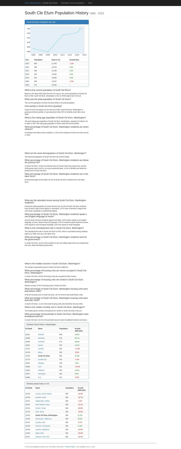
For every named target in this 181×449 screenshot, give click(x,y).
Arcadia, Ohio (40, 422)
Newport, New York (42, 437)
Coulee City (42, 359)
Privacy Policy (70, 447)
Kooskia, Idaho (40, 397)
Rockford (41, 342)
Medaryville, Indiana (42, 401)
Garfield (41, 349)
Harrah (40, 345)
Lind (39, 367)
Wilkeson (41, 370)
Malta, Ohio (39, 433)
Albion (40, 352)
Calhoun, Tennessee (42, 426)
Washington (35, 3)
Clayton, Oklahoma (42, 429)
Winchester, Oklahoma (43, 419)
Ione (39, 377)
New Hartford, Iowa (42, 404)
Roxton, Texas (40, 408)
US (26, 3)
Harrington (42, 374)
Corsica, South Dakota (43, 394)
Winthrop (41, 338)
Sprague (41, 363)
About (90, 3)
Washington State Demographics (73, 3)
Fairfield (41, 334)
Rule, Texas (39, 412)
